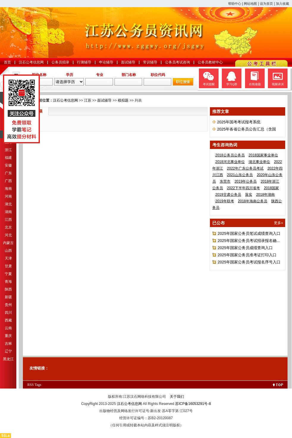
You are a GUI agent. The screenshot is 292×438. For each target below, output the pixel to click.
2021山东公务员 (240, 175)
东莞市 (225, 181)
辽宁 (8, 351)
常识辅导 (150, 62)
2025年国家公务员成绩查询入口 (245, 248)
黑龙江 (8, 359)
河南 (8, 196)
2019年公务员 (246, 181)
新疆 (8, 297)
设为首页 (266, 3)
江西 (8, 220)
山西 (8, 250)
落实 (248, 194)
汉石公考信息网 (31, 62)
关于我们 (177, 396)
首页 (7, 62)
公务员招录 (60, 62)
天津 (8, 258)
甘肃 (8, 266)
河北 (8, 235)
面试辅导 (128, 62)
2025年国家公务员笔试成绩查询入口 (249, 233)
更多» (278, 223)
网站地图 (250, 3)
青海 (8, 281)
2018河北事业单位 (230, 162)
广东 (8, 173)
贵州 (8, 305)
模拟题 (123, 100)
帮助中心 (234, 3)
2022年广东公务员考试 (245, 168)
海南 (8, 189)
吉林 (8, 343)
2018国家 (271, 188)
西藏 (8, 320)
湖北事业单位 (259, 162)
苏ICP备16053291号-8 (193, 404)
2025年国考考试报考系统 (238, 122)
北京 (8, 227)
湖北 (8, 204)
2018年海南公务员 (252, 201)
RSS (30, 385)
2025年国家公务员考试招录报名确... (249, 240)
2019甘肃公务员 (228, 194)
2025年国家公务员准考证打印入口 (247, 255)
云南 (8, 328)
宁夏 (8, 274)
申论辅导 (106, 62)
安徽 (8, 165)
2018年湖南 (265, 194)
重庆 (8, 336)
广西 (8, 181)
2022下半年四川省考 (243, 188)
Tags (37, 385)
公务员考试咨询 (177, 62)
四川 (8, 312)
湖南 (8, 212)
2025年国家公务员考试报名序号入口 (249, 262)
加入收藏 (282, 3)
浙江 (8, 150)
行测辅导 (84, 62)
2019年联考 (224, 201)
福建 (8, 158)
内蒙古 (8, 243)
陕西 (8, 289)
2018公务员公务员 (230, 155)
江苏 (87, 100)
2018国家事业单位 (263, 155)
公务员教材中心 (210, 62)
